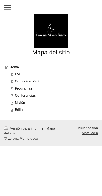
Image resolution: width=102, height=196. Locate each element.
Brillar (19, 110)
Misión (20, 102)
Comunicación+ (27, 81)
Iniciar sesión (87, 128)
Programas (23, 88)
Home (14, 67)
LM (17, 74)
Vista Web (90, 133)
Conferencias (25, 95)
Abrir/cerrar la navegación (51, 7)
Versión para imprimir (24, 128)
